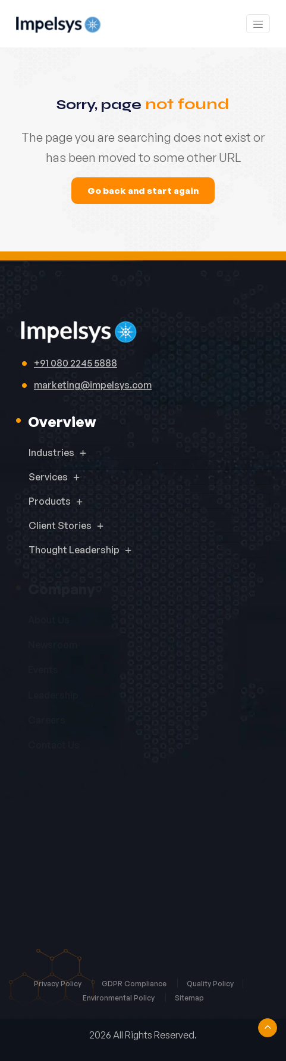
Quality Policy (210, 983)
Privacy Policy (58, 983)
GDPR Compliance (135, 983)
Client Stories (60, 525)
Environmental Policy (119, 997)
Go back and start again (143, 190)
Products (50, 501)
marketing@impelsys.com (93, 385)
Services (48, 477)
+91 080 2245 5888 (75, 363)
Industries (51, 452)
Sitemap (189, 997)
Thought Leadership (74, 550)
